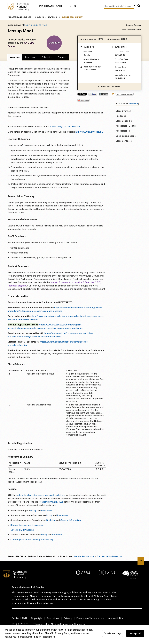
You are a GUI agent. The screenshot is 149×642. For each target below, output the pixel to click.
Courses (39, 17)
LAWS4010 (52, 17)
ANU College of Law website (65, 126)
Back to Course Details (35, 25)
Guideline (51, 520)
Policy (33, 510)
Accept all (135, 633)
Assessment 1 (123, 131)
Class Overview (123, 111)
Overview (14, 58)
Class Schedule (124, 121)
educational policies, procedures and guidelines (41, 495)
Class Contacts (124, 141)
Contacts (62, 57)
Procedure (46, 510)
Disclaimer (53, 618)
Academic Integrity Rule (51, 502)
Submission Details (126, 136)
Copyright (37, 618)
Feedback (121, 116)
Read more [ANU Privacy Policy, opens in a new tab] (49, 636)
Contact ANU (19, 618)
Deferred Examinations (22, 530)
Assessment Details (126, 126)
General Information (70, 520)
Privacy (67, 618)
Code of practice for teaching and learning (31, 539)
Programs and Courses (57, 6)
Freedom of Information (90, 618)
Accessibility (115, 618)
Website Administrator (84, 556)
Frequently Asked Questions (109, 556)
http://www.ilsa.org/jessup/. (89, 132)
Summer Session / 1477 (73, 17)
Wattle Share (103, 94)
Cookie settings (112, 633)
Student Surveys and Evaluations (27, 525)
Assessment (30, 57)
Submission (47, 57)
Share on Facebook (92, 94)
